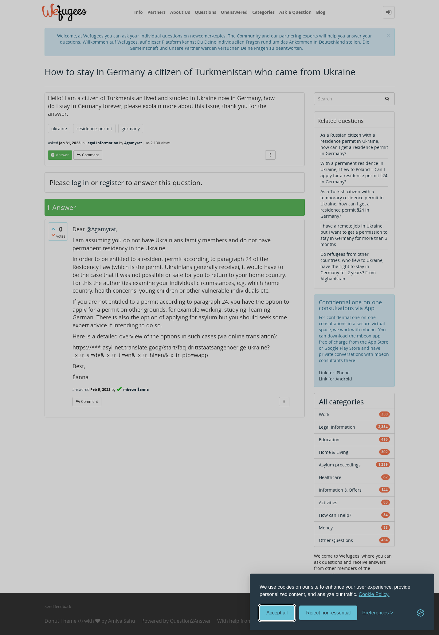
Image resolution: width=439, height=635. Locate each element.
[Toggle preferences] (377, 613)
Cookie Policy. (374, 594)
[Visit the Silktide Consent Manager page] (420, 613)
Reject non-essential (328, 612)
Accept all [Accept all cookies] (277, 612)
